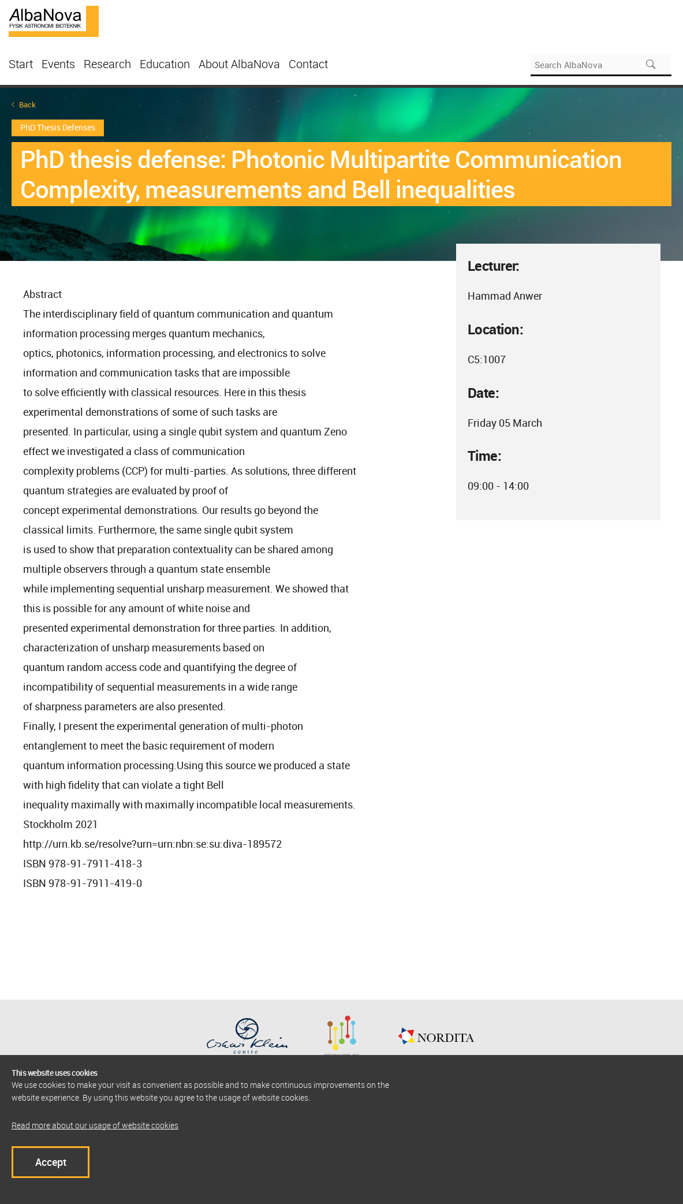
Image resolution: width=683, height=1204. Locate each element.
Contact (308, 64)
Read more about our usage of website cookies (95, 1125)
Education (165, 64)
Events (58, 64)
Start (21, 64)
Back (27, 105)
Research (107, 64)
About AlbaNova (239, 64)
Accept (50, 1162)
